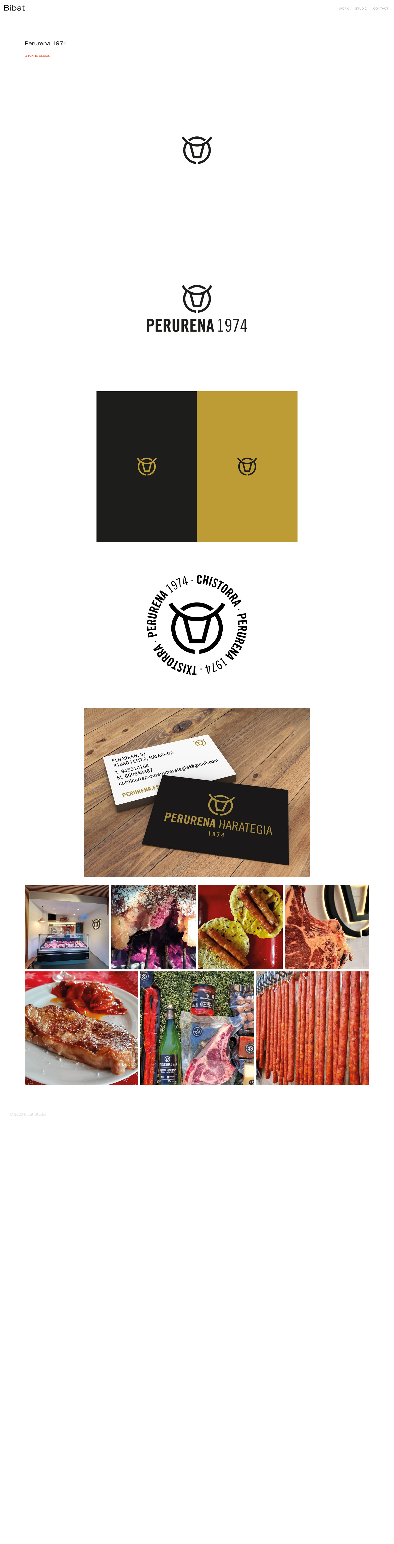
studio (361, 8)
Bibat (14, 8)
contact (380, 8)
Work (344, 8)
